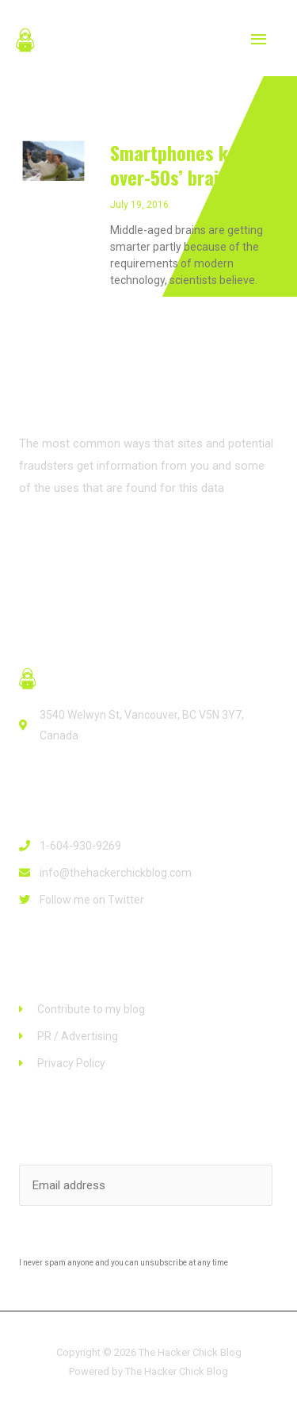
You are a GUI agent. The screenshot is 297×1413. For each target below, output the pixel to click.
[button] (67, 546)
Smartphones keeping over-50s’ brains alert (195, 164)
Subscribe (148, 1239)
